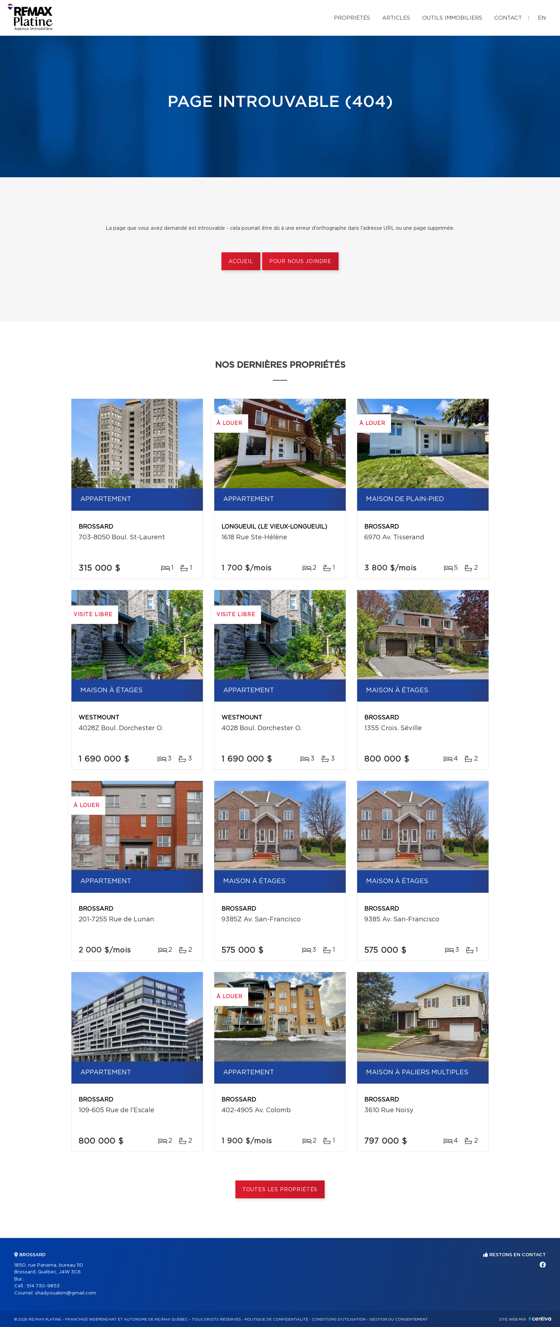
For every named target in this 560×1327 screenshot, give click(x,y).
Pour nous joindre (300, 261)
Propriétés (352, 18)
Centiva (540, 1318)
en (542, 18)
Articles (396, 18)
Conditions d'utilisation (339, 1319)
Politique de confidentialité (276, 1319)
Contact (508, 18)
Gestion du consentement (398, 1319)
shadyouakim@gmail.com (65, 1293)
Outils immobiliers (452, 18)
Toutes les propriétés (280, 1189)
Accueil (241, 261)
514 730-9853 (43, 1286)
